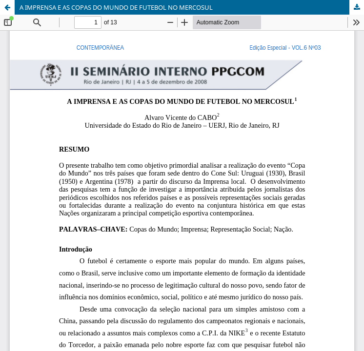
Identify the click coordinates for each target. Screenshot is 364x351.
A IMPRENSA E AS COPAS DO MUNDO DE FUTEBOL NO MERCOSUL (116, 7)
